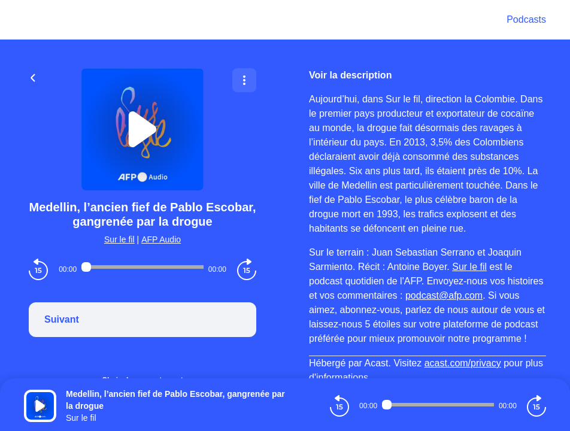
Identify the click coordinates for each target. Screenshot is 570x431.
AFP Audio (161, 239)
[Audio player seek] (142, 267)
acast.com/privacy (463, 363)
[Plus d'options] (244, 80)
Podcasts (526, 19)
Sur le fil (119, 239)
